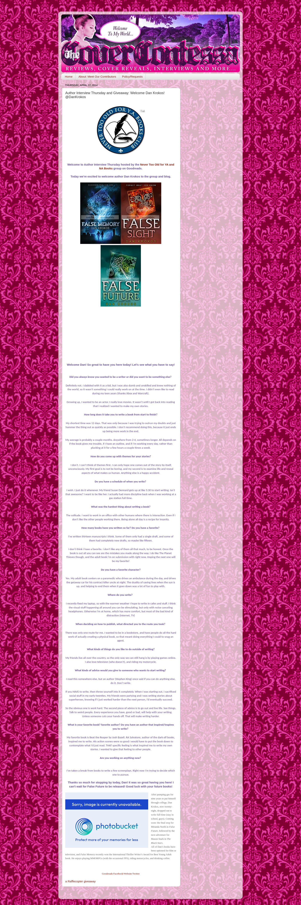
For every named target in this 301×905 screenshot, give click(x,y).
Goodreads (107, 873)
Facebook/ (118, 873)
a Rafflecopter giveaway (80, 881)
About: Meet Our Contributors (97, 76)
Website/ (128, 873)
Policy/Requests (132, 76)
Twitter (136, 873)
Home (69, 76)
